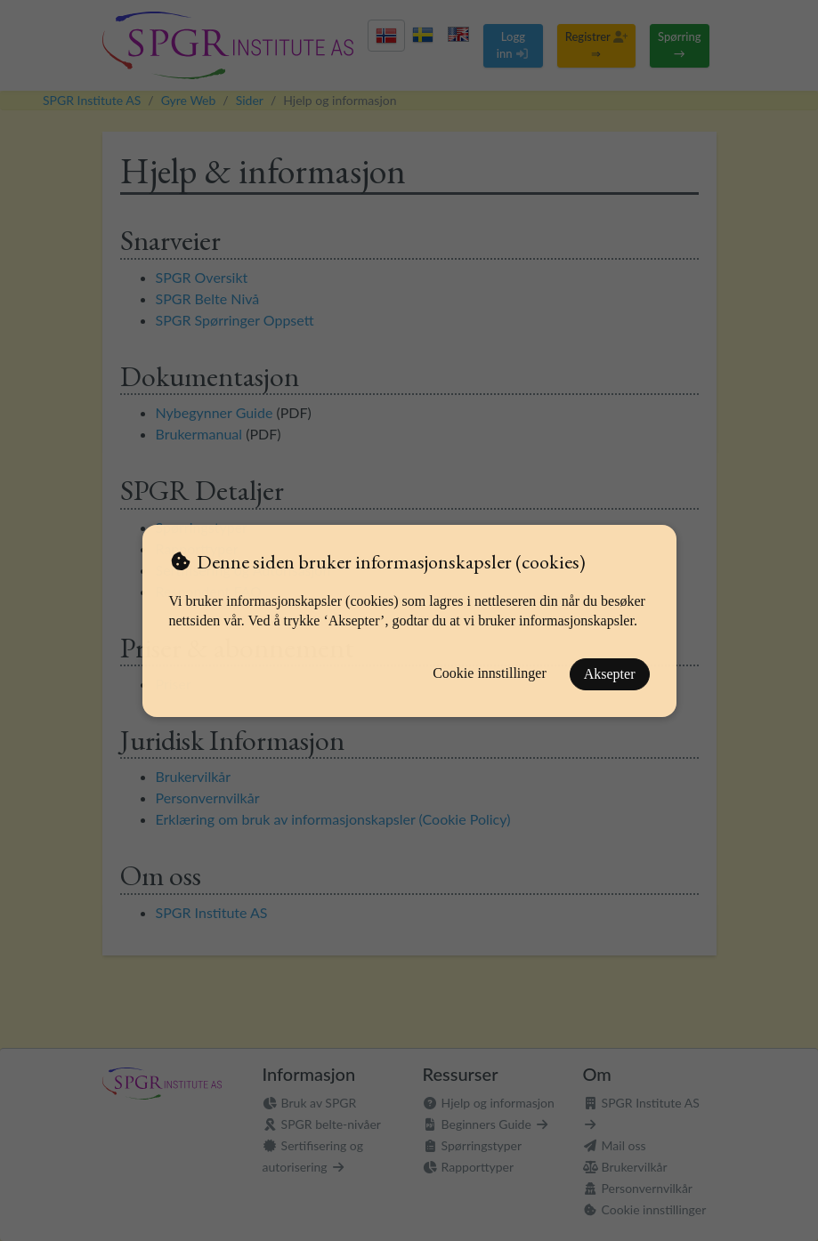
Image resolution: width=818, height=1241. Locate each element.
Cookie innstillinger (490, 673)
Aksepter (610, 673)
